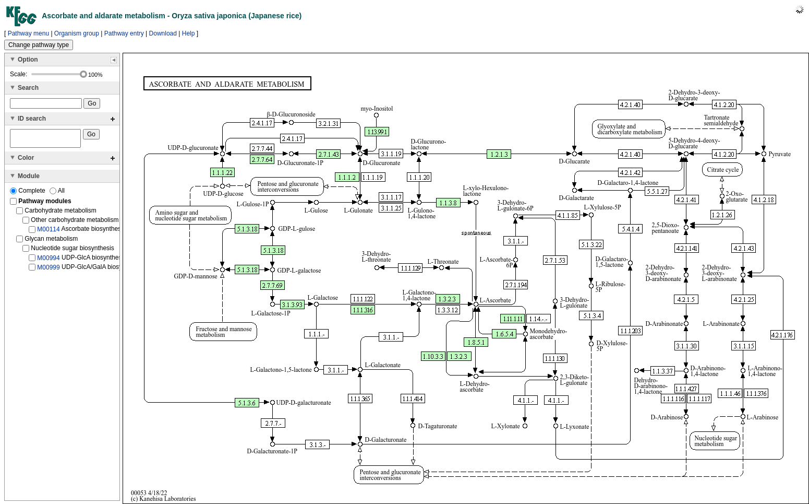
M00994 (48, 260)
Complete (28, 193)
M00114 (48, 232)
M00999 (48, 270)
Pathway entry (124, 33)
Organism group (76, 33)
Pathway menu (28, 33)
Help (188, 33)
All (57, 193)
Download (163, 33)
